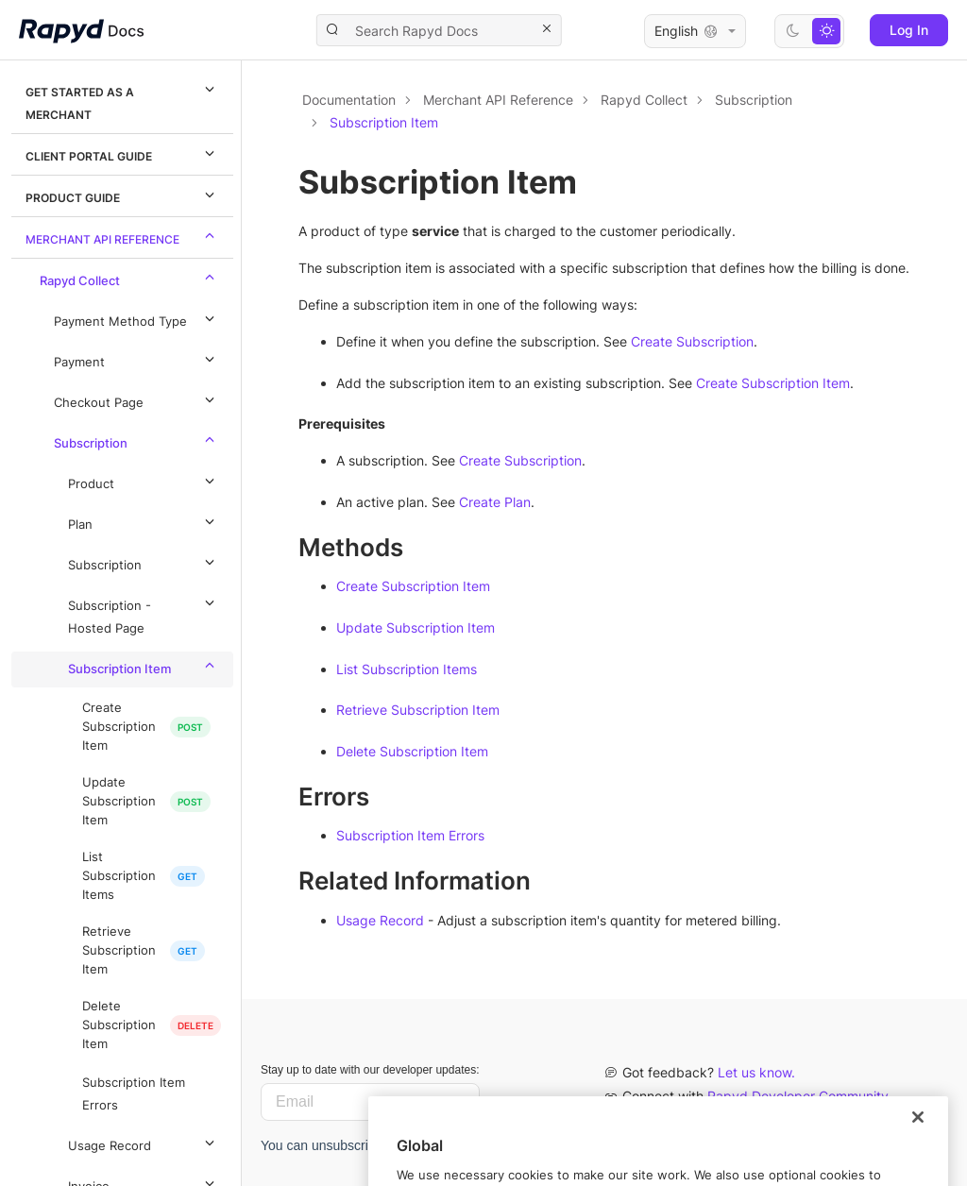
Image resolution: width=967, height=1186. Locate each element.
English (695, 31)
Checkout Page (137, 399)
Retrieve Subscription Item (119, 950)
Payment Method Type (137, 318)
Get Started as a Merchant (122, 100)
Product (144, 480)
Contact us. (732, 1119)
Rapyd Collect (130, 277)
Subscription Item (144, 665)
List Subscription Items (119, 876)
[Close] (918, 1154)
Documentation (349, 100)
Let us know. (756, 1072)
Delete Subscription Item (119, 1025)
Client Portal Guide (122, 153)
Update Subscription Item (119, 801)
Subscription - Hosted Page (144, 613)
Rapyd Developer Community (798, 1096)
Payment (137, 358)
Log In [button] (909, 30)
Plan (144, 521)
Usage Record (144, 1142)
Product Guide (122, 194)
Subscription (137, 440)
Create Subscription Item (119, 727)
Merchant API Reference (122, 236)
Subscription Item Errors (133, 1094)
